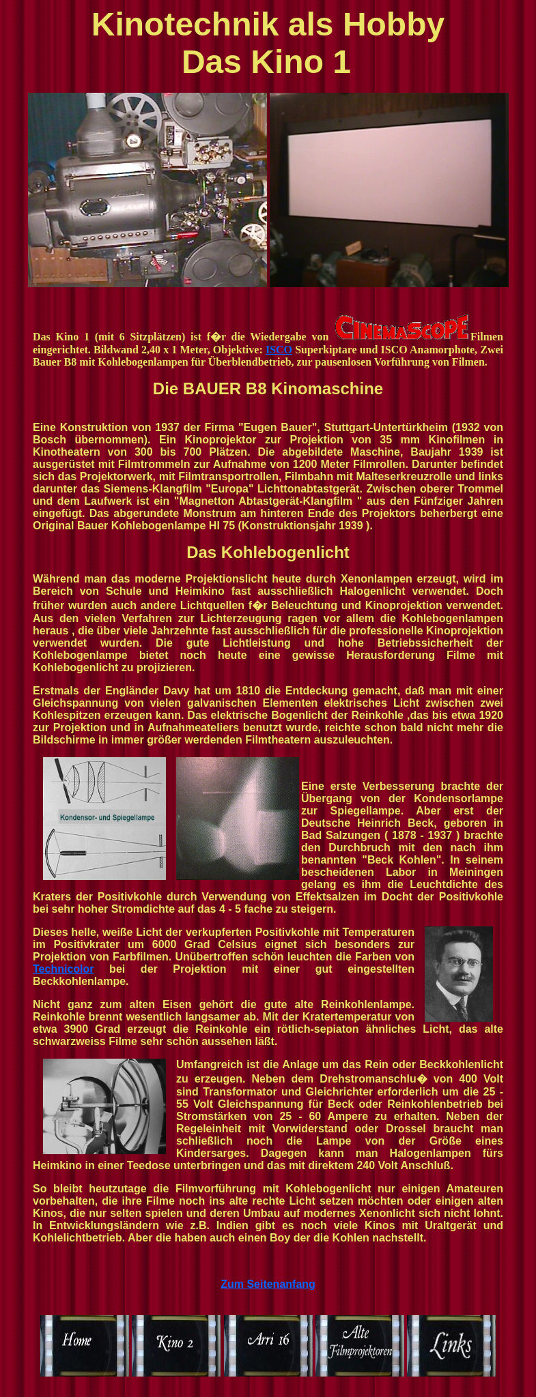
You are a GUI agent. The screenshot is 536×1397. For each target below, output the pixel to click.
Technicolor (63, 969)
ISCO (279, 349)
